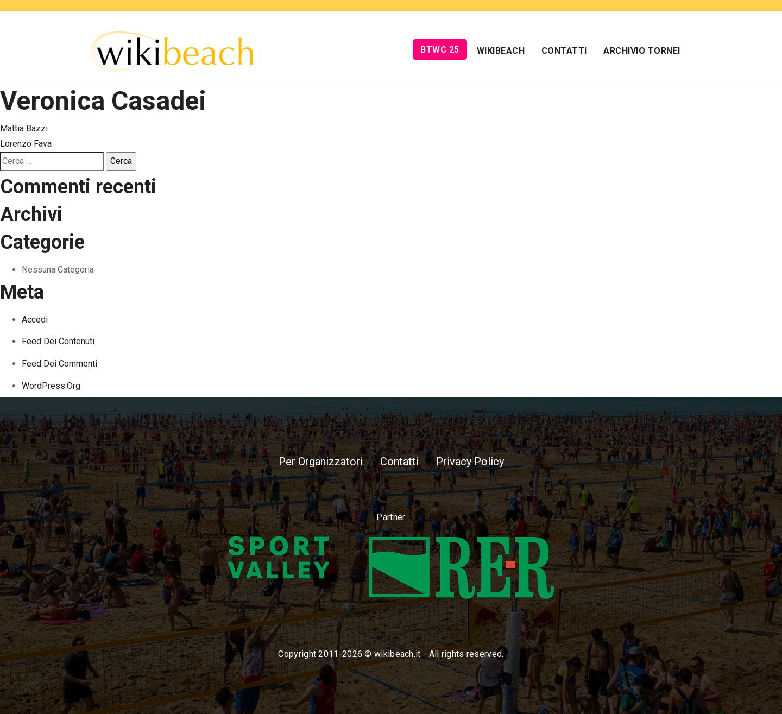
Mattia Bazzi (24, 128)
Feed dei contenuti (58, 341)
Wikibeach (501, 51)
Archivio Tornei (641, 51)
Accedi (35, 319)
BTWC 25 (439, 50)
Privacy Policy (470, 461)
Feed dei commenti (59, 363)
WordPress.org (51, 386)
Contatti (564, 51)
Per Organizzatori (321, 461)
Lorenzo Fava (26, 143)
